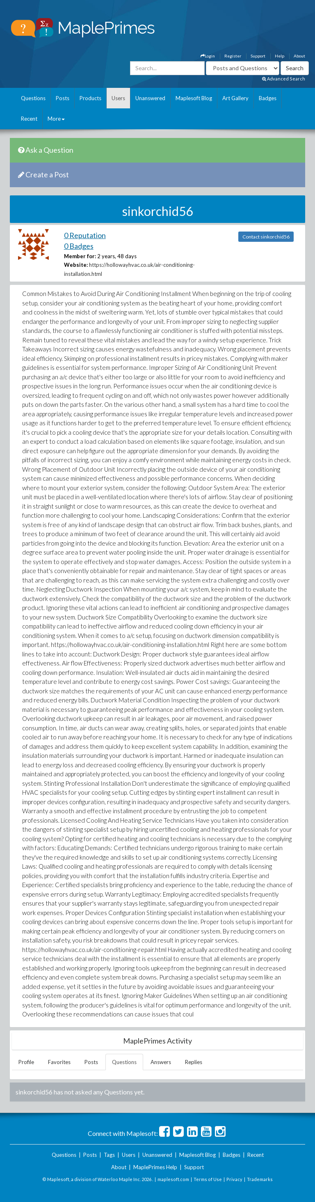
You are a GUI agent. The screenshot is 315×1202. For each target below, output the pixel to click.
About (299, 55)
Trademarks (260, 1179)
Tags (109, 1155)
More (56, 118)
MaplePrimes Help (155, 1167)
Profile (26, 1062)
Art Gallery (235, 98)
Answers (161, 1062)
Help (279, 55)
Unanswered (150, 98)
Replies (193, 1062)
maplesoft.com (173, 1179)
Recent (29, 118)
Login (208, 55)
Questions (33, 98)
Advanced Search (283, 78)
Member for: (80, 256)
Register (232, 55)
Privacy (234, 1179)
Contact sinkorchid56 (266, 237)
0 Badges (79, 245)
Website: (76, 265)
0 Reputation (85, 235)
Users (118, 98)
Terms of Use (208, 1179)
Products (90, 98)
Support (258, 55)
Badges (267, 98)
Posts (62, 98)
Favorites (59, 1062)
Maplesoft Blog (194, 98)
